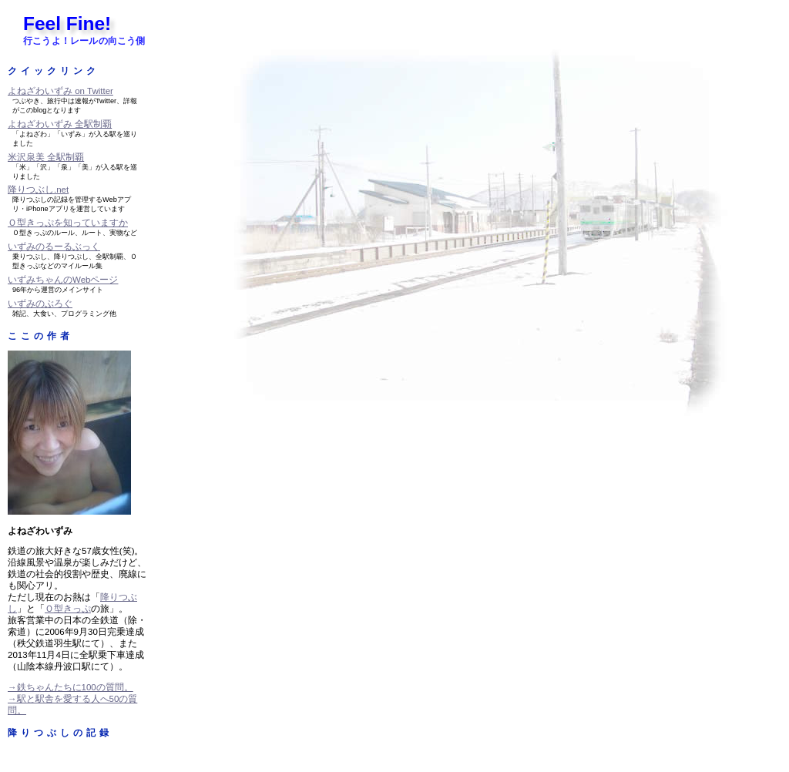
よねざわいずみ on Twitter (60, 91)
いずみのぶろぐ (40, 303)
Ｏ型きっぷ (68, 608)
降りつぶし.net (38, 189)
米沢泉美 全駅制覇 (46, 157)
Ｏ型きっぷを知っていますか (68, 222)
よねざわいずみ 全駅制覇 (60, 124)
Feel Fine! (67, 23)
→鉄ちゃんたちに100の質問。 (70, 687)
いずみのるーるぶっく (54, 246)
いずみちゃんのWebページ (63, 279)
